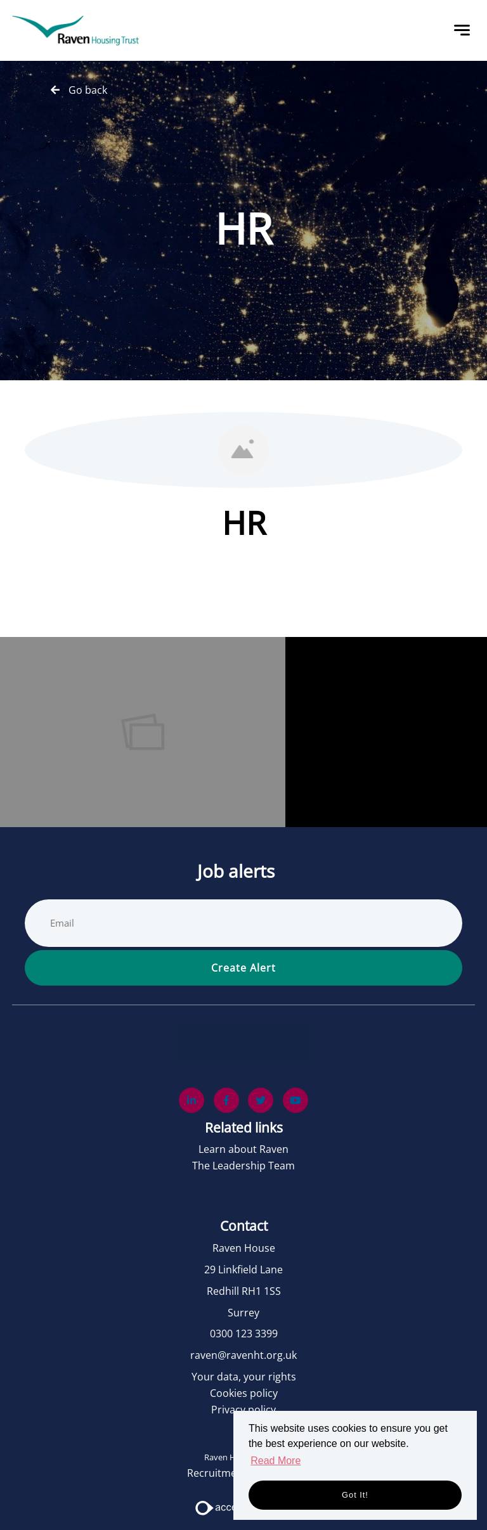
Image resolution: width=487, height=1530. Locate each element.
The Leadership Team (243, 1166)
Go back (87, 90)
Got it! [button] (355, 1495)
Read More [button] (275, 1460)
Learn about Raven (243, 1149)
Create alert (243, 968)
